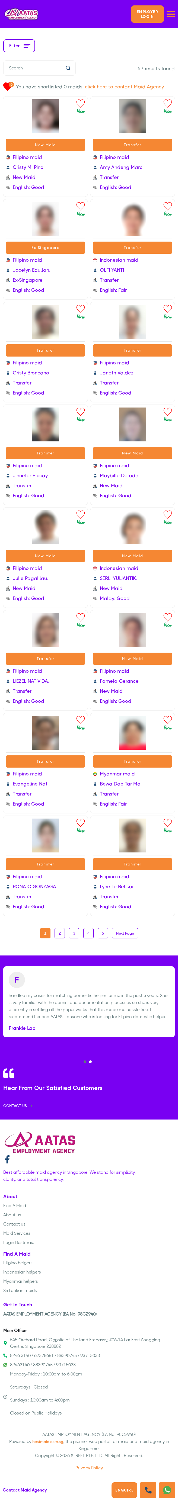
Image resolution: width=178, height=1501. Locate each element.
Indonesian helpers (22, 1272)
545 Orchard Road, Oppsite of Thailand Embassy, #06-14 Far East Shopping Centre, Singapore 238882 (81, 1343)
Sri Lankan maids (20, 1290)
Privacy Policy (89, 1467)
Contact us (14, 1224)
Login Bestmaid (18, 1242)
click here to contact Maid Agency (124, 86)
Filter (19, 45)
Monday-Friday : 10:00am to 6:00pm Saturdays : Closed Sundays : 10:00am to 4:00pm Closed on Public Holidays (42, 1393)
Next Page (125, 933)
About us (12, 1214)
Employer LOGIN (147, 14)
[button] (85, 1061)
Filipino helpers (18, 1262)
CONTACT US (18, 1106)
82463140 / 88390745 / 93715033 (39, 1364)
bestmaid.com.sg (47, 1441)
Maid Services (16, 1233)
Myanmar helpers (20, 1281)
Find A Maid (14, 1205)
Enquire (124, 1490)
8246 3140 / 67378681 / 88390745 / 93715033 (51, 1355)
